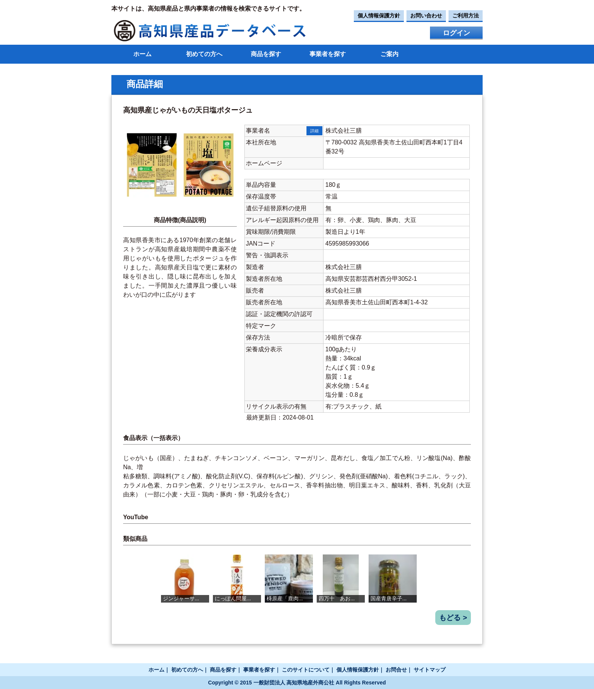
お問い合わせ (426, 16)
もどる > (453, 618)
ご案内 (389, 54)
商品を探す (266, 54)
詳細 (314, 130)
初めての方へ (204, 54)
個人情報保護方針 (379, 16)
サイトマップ (430, 670)
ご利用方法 (465, 16)
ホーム (142, 54)
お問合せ (396, 670)
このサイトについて (306, 670)
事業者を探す (328, 54)
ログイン (456, 33)
